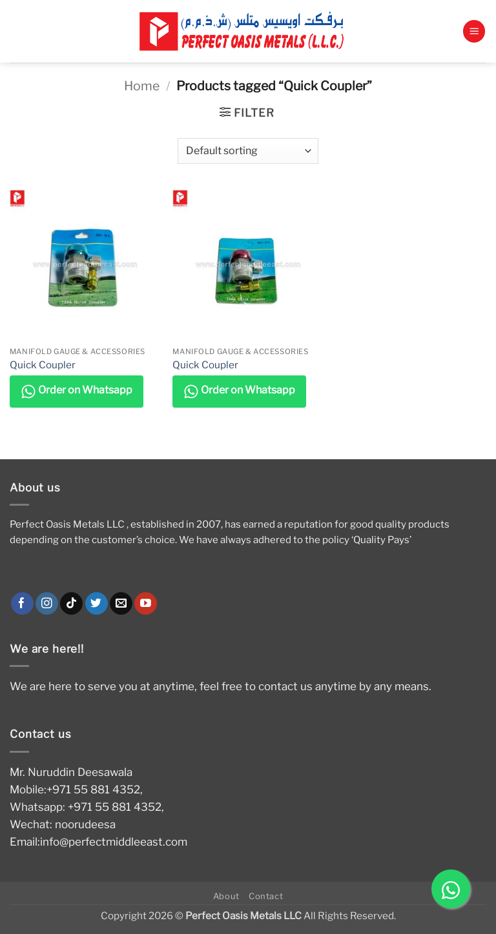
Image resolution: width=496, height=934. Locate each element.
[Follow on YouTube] (145, 603)
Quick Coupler (43, 365)
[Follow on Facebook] (22, 603)
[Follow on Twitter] (96, 603)
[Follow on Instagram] (47, 603)
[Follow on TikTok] (71, 603)
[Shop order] (248, 151)
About (226, 896)
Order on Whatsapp (76, 391)
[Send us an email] (121, 603)
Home (142, 86)
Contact (266, 896)
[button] (474, 31)
